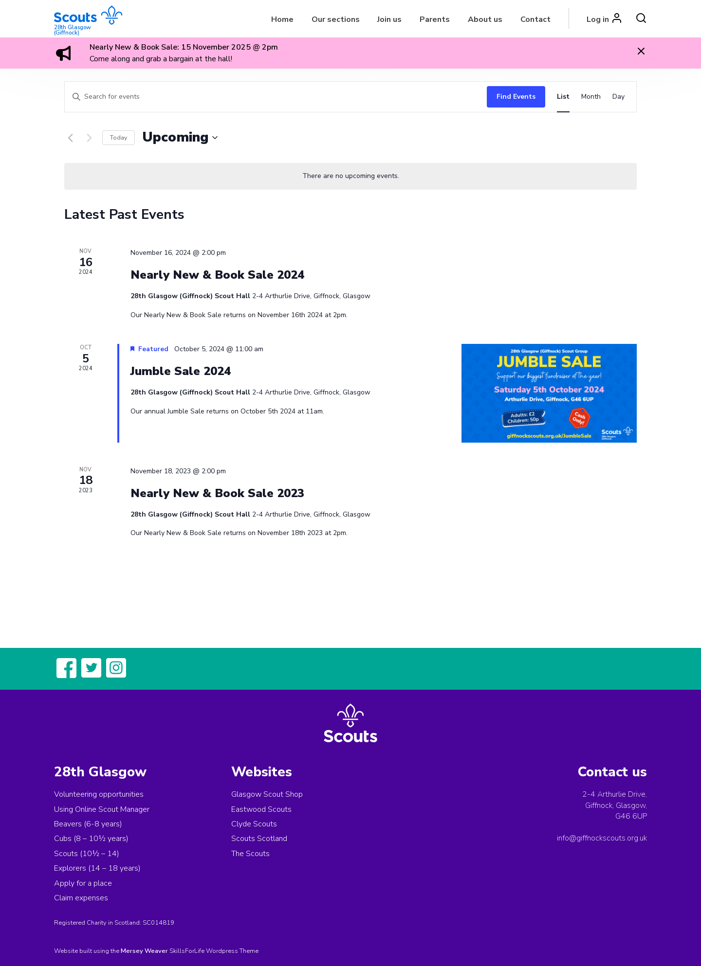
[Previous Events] (70, 137)
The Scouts (250, 853)
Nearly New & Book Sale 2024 (217, 275)
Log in (598, 19)
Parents (435, 19)
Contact (535, 19)
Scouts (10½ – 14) (86, 853)
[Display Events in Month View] (591, 97)
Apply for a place (83, 883)
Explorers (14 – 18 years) (97, 868)
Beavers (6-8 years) (88, 824)
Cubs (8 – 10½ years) (91, 838)
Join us (389, 19)
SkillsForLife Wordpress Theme (213, 951)
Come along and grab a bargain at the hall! (161, 59)
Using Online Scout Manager (101, 809)
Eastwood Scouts (261, 809)
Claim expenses (81, 898)
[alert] (350, 176)
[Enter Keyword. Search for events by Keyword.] (273, 97)
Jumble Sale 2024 (180, 371)
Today (118, 138)
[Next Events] (89, 137)
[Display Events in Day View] (618, 97)
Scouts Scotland (259, 838)
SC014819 (158, 922)
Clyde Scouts (254, 824)
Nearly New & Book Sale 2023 (217, 493)
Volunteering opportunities (99, 794)
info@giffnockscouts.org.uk (602, 838)
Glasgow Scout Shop (267, 794)
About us (485, 19)
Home (282, 19)
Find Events (516, 96)
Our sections (336, 19)
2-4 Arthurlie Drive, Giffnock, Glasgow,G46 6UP (614, 805)
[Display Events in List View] (563, 97)
